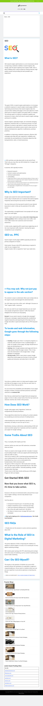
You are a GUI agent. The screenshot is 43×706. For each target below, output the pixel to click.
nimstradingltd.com (9, 675)
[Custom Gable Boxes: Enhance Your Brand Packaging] (10, 659)
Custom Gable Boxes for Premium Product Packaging (16, 637)
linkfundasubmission (26, 516)
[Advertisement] (21, 26)
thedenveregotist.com (9, 685)
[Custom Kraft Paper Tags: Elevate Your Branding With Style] (10, 588)
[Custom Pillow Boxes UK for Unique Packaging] (10, 651)
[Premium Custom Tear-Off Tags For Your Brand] (10, 627)
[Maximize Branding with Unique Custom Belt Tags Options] (10, 596)
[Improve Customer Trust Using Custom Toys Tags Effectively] (10, 604)
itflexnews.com (8, 673)
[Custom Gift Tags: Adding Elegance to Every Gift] (10, 620)
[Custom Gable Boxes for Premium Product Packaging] (10, 635)
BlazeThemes (21, 693)
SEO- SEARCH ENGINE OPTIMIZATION (26, 575)
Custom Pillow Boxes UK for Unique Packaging (15, 653)
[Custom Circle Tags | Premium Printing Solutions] (10, 612)
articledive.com (8, 683)
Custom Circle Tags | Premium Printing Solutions (15, 613)
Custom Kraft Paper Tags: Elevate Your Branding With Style (22, 1)
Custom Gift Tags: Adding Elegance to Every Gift (15, 621)
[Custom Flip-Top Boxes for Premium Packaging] (10, 643)
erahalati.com (8, 678)
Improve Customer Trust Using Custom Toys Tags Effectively (17, 605)
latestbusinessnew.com (10, 670)
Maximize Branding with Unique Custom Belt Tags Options (17, 597)
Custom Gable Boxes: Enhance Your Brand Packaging (16, 661)
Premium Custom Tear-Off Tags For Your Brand (15, 629)
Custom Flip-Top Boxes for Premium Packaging (15, 645)
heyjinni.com (7, 680)
